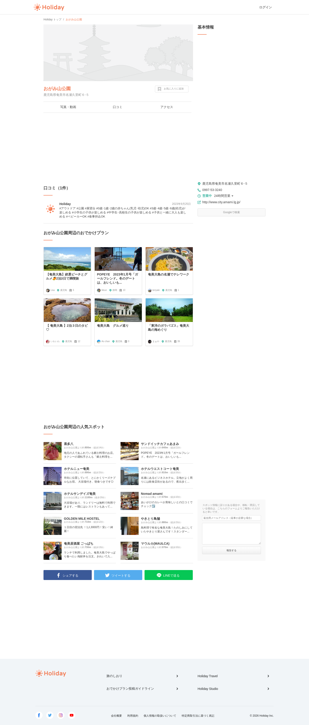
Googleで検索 (231, 212)
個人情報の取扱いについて (160, 715)
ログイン (265, 7)
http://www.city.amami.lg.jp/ (221, 202)
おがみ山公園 (57, 88)
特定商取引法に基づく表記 (198, 715)
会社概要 (116, 715)
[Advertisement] (118, 149)
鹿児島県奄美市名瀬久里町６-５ (225, 183)
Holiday (49, 7)
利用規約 (132, 715)
